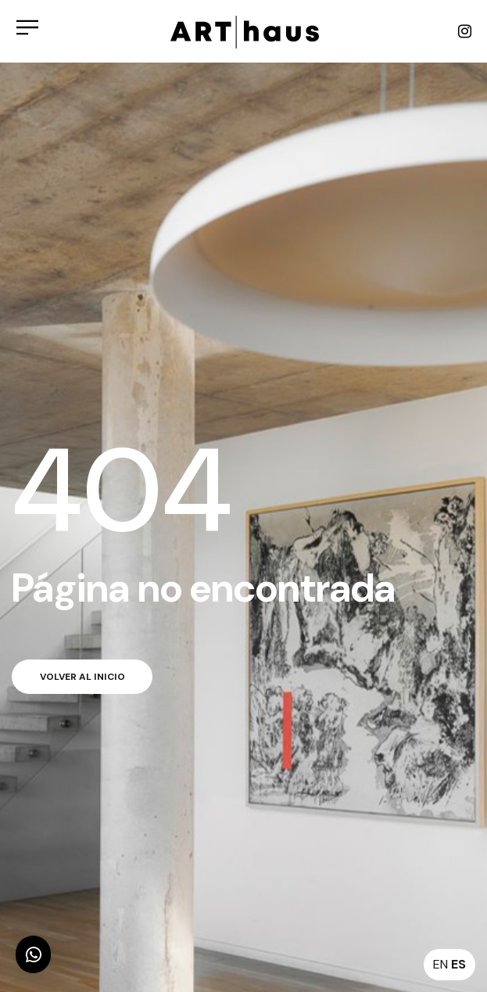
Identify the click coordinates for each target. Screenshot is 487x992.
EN (440, 964)
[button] (33, 954)
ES (458, 964)
